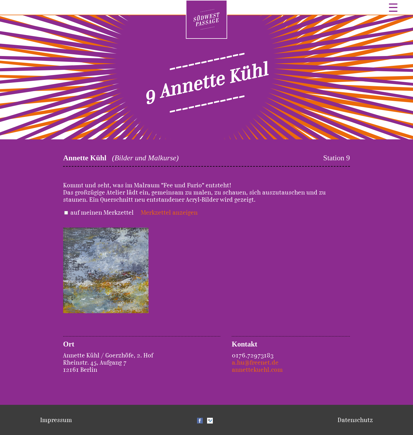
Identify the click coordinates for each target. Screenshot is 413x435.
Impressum (56, 420)
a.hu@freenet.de (255, 362)
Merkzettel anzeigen (169, 212)
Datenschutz (355, 420)
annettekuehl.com (257, 369)
